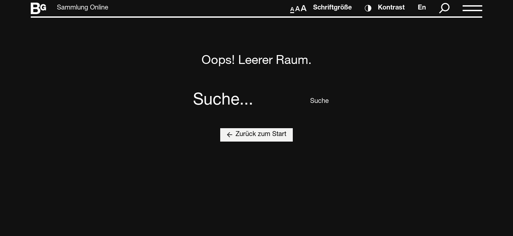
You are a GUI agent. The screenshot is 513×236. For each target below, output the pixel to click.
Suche (315, 101)
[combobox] (249, 101)
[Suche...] (249, 101)
